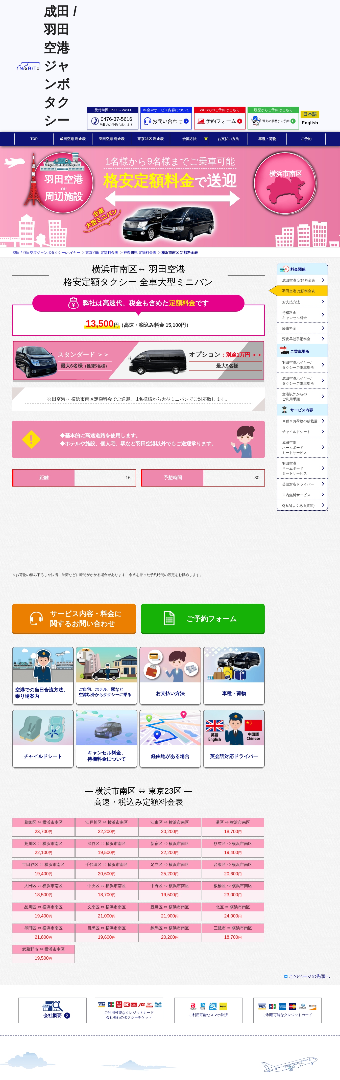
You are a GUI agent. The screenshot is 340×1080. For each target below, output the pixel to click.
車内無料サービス (296, 495)
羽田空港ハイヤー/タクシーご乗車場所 (298, 365)
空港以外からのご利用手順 (294, 396)
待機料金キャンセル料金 (294, 315)
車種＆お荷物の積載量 (300, 421)
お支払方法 (291, 302)
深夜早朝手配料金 (296, 339)
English (310, 122)
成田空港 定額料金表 (298, 280)
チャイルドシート (296, 432)
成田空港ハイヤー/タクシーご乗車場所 (298, 380)
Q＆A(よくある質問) (298, 505)
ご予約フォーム (211, 619)
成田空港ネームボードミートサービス (294, 448)
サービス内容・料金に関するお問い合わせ (86, 619)
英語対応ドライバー (298, 484)
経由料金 (289, 328)
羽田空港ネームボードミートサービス (294, 468)
